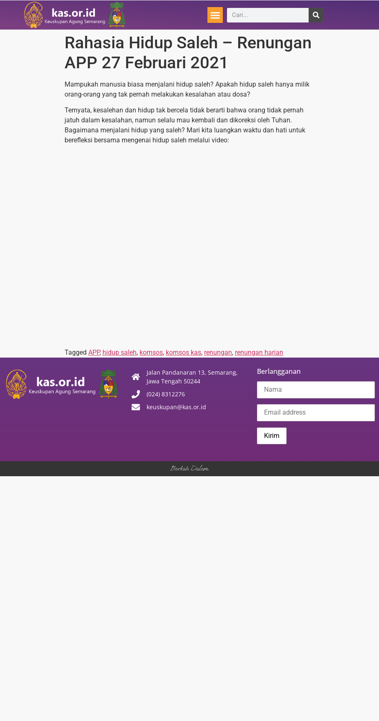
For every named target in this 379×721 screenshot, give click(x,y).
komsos (151, 352)
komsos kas (183, 352)
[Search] (316, 15)
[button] (215, 15)
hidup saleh (119, 352)
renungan (218, 352)
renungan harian (259, 352)
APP (94, 352)
